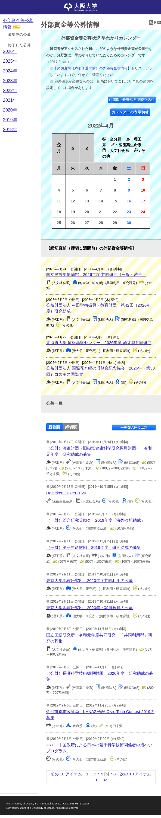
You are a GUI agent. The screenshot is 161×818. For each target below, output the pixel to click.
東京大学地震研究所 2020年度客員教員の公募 (89, 607)
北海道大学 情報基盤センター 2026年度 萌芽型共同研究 (98, 342)
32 (105, 780)
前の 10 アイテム (66, 774)
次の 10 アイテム (135, 774)
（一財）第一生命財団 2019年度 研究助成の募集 (93, 547)
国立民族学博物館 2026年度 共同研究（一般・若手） (96, 274)
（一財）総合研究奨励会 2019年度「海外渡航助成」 (95, 520)
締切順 (71, 427)
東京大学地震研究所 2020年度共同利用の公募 (89, 580)
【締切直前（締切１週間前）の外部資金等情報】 (92, 68)
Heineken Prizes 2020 (66, 493)
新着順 (54, 427)
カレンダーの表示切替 (130, 112)
